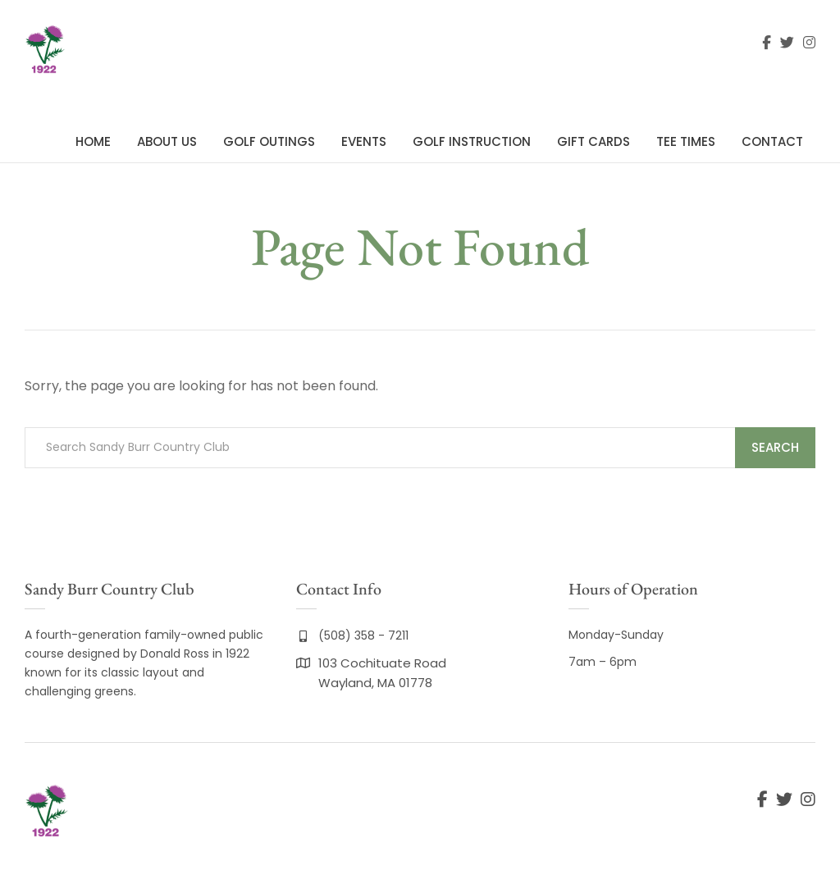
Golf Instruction (472, 141)
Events (363, 141)
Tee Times (685, 141)
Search (775, 447)
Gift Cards (593, 141)
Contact (772, 141)
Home (93, 141)
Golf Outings (269, 141)
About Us (167, 141)
